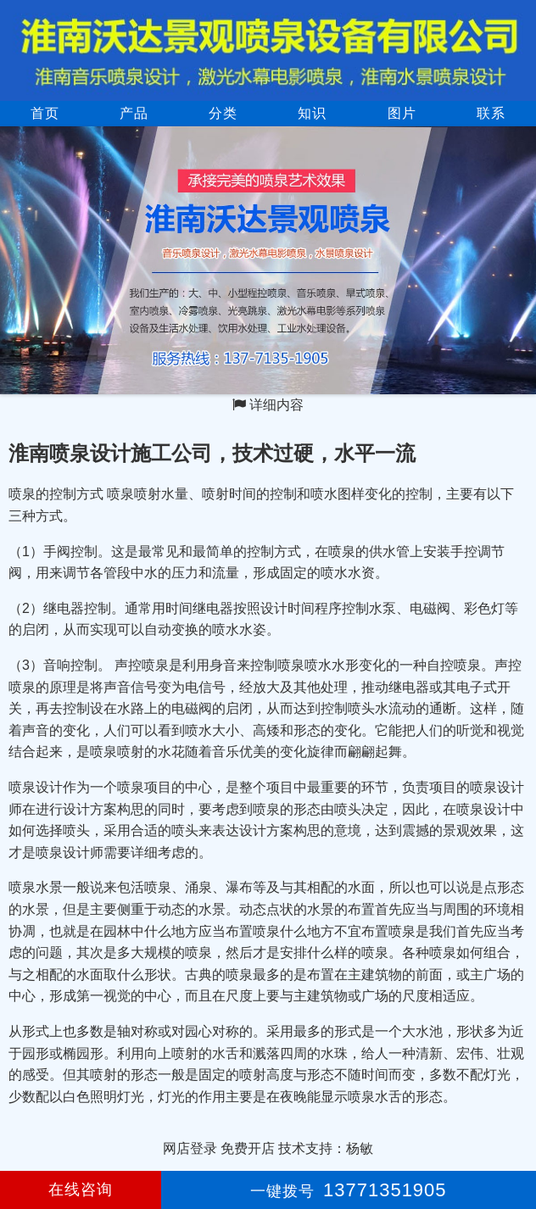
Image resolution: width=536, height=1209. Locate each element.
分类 (223, 113)
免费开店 (248, 1148)
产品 (134, 113)
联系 (491, 113)
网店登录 (190, 1148)
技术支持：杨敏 (325, 1148)
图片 (402, 113)
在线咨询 (80, 1189)
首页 (45, 113)
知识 (312, 113)
